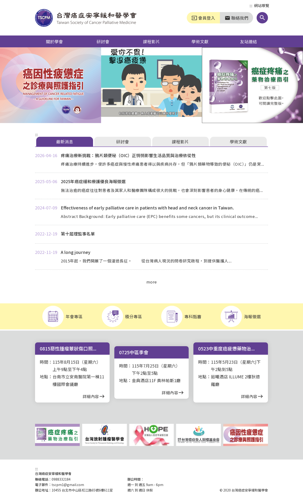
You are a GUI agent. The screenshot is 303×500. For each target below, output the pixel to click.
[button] (262, 17)
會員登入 (203, 18)
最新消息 (64, 141)
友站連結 (248, 41)
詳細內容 (94, 396)
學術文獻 (200, 41)
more (151, 282)
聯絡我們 (236, 18)
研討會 (103, 41)
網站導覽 (261, 5)
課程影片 (151, 41)
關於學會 (54, 41)
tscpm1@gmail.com (68, 484)
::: (251, 6)
